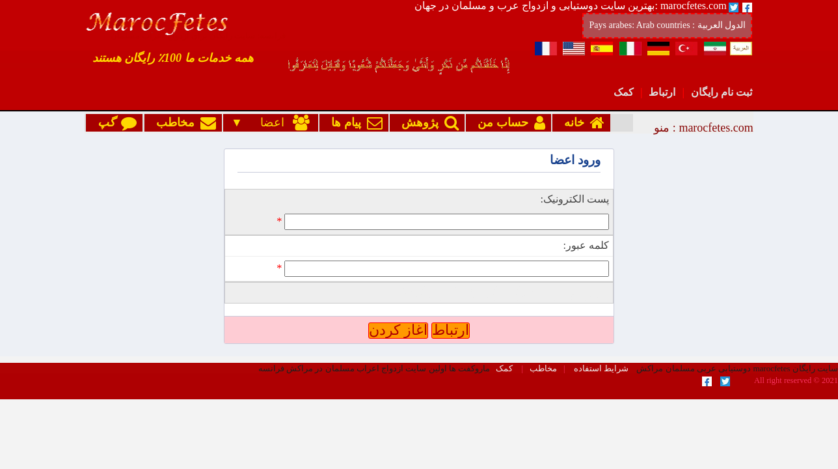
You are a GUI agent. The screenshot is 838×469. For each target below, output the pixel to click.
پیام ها (354, 122)
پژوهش (427, 122)
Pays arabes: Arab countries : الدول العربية (667, 25)
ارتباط (662, 92)
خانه (581, 122)
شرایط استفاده (601, 319)
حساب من (508, 122)
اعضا (278, 122)
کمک (624, 92)
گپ (114, 122)
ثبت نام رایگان (721, 92)
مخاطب (183, 122)
